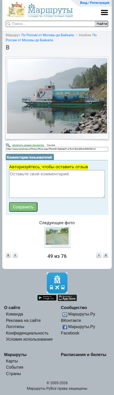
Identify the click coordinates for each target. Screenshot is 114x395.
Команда (14, 314)
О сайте (12, 307)
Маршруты (15, 354)
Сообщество (74, 307)
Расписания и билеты (83, 354)
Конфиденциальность (27, 333)
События (14, 367)
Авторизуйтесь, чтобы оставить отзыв (48, 166)
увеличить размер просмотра (28, 145)
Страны (13, 373)
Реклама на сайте (23, 320)
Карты (12, 361)
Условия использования (29, 339)
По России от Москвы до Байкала (47, 35)
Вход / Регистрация (94, 3)
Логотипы (15, 326)
